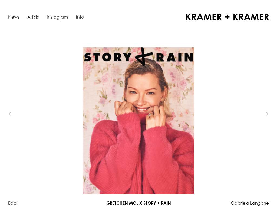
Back (13, 203)
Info (80, 17)
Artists (33, 17)
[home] (227, 17)
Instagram (57, 17)
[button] (19, 114)
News (13, 17)
